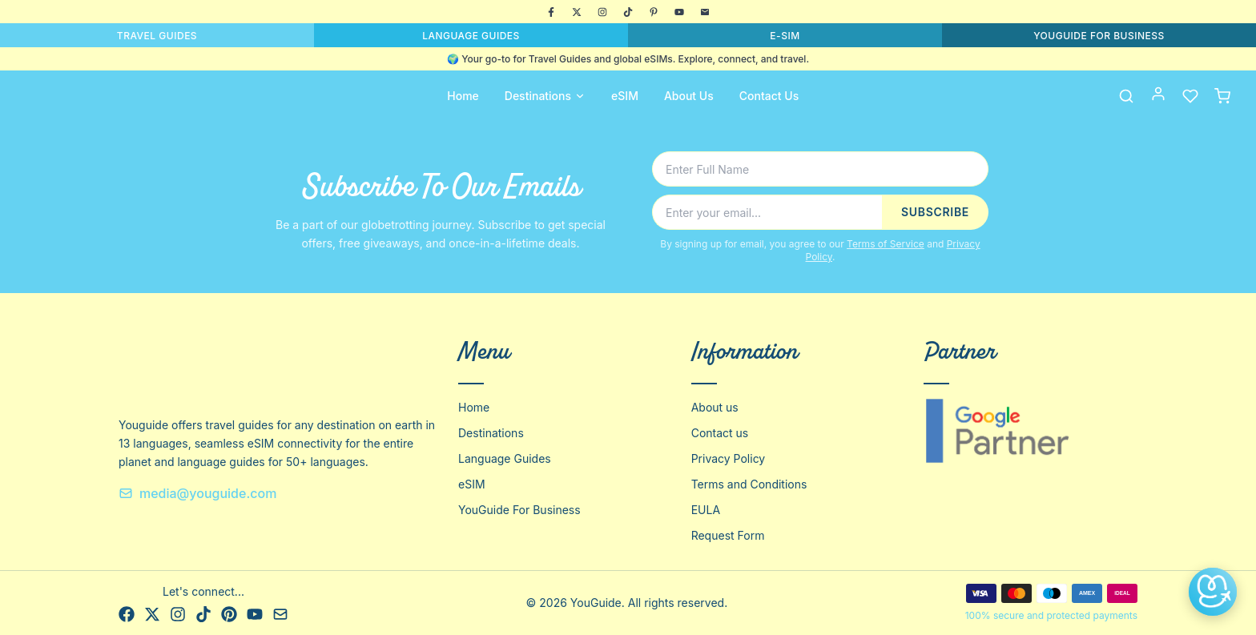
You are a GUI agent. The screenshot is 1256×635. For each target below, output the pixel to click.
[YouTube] (679, 12)
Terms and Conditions (749, 484)
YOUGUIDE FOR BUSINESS (1099, 36)
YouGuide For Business (519, 509)
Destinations (545, 95)
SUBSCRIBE (935, 212)
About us (715, 407)
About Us (689, 95)
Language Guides (504, 458)
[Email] (705, 12)
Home (463, 95)
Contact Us (769, 95)
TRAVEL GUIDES (157, 36)
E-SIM (784, 36)
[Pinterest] (653, 12)
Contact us (720, 433)
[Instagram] (602, 12)
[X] (577, 12)
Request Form (728, 535)
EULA (705, 509)
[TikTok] (628, 12)
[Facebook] (551, 12)
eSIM (624, 95)
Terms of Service (885, 244)
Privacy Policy (728, 458)
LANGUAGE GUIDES (471, 36)
